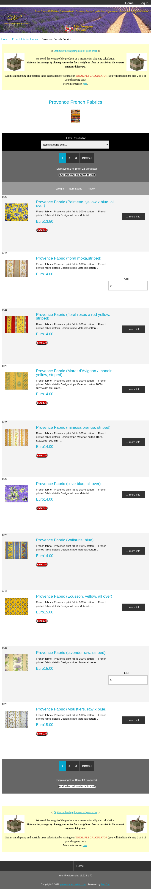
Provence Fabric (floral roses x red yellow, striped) (73, 316)
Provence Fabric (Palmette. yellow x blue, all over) (75, 204)
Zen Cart (105, 884)
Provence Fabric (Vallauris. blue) (64, 540)
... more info (133, 216)
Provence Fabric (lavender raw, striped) (71, 652)
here (85, 83)
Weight (60, 188)
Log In (144, 3)
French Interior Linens (25, 39)
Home (129, 3)
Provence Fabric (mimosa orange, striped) (73, 427)
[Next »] (86, 158)
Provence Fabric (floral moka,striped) (68, 258)
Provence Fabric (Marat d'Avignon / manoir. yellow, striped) (74, 373)
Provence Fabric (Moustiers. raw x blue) (71, 709)
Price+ (91, 188)
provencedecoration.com (73, 884)
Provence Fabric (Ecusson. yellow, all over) (74, 596)
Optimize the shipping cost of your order (75, 50)
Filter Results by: (76, 137)
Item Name (75, 188)
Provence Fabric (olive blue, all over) (68, 483)
